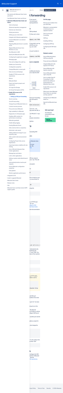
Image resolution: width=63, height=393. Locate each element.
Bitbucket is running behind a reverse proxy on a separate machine (50, 29)
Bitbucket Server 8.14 (15, 9)
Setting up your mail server (15, 34)
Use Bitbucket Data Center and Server (16, 18)
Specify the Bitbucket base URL (17, 54)
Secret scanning (13, 99)
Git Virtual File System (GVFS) (16, 90)
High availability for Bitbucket (16, 111)
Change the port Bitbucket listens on (18, 104)
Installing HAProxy (48, 41)
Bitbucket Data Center (12, 180)
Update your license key (15, 64)
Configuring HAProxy (48, 43)
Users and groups (13, 25)
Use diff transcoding (14, 101)
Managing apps (13, 59)
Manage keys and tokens (15, 153)
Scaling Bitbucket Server (15, 125)
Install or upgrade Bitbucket (14, 178)
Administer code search (15, 130)
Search (58, 3)
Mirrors (11, 78)
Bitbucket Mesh (13, 81)
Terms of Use (41, 388)
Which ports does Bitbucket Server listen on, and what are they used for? (50, 93)
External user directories (15, 30)
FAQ (8, 185)
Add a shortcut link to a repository (17, 127)
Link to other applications (15, 155)
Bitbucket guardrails (14, 120)
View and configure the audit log (17, 62)
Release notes (11, 183)
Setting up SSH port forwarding (18, 96)
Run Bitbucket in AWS (14, 52)
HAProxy (45, 38)
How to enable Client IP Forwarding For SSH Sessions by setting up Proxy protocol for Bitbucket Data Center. (49, 81)
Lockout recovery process (15, 106)
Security (49, 388)
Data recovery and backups (16, 72)
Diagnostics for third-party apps (17, 113)
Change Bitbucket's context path (17, 69)
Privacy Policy (32, 388)
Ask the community (49, 120)
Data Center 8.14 (50, 10)
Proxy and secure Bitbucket (16, 109)
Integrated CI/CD (11, 175)
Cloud (41, 10)
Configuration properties (15, 67)
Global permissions (14, 32)
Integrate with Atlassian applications (18, 37)
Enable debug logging (14, 123)
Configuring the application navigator (18, 57)
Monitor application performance (17, 173)
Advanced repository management (17, 27)
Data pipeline (12, 170)
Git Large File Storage (14, 87)
